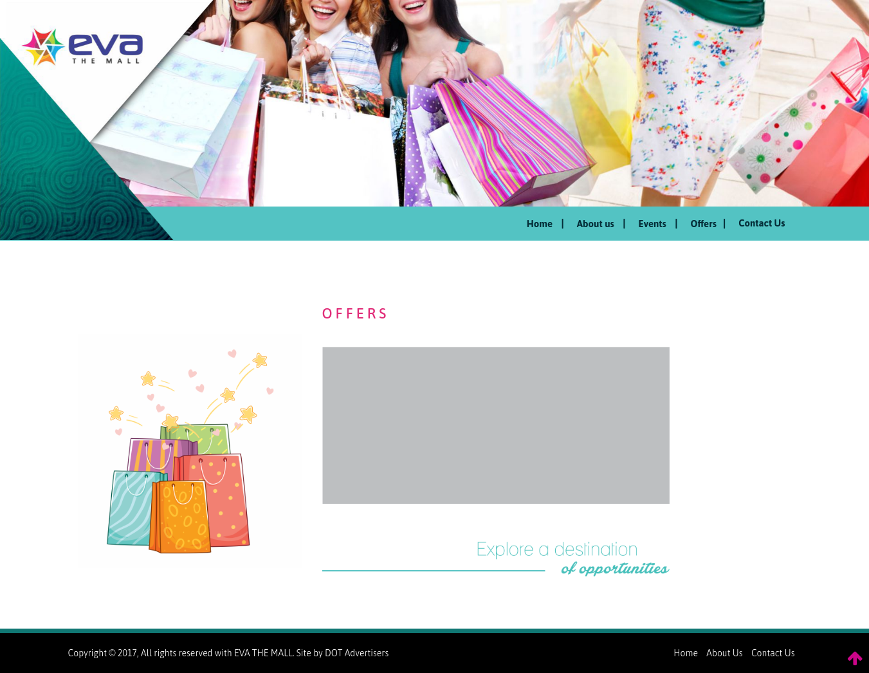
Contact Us (761, 222)
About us (601, 223)
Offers (708, 223)
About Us (724, 653)
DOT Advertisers (357, 653)
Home (545, 223)
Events (658, 223)
